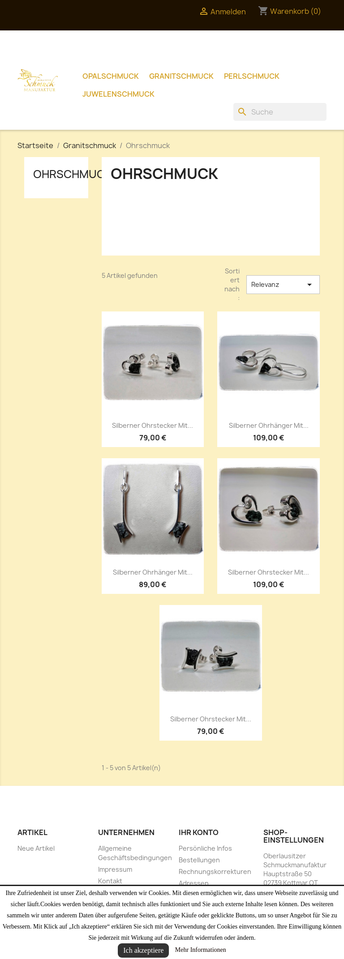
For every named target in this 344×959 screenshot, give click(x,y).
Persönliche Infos (205, 848)
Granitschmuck (181, 76)
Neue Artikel (36, 848)
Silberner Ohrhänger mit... (269, 425)
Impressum (115, 869)
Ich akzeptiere (143, 950)
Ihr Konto (199, 832)
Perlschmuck (252, 76)
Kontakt (110, 881)
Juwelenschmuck (118, 94)
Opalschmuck (110, 76)
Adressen (194, 883)
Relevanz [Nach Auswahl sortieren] (283, 284)
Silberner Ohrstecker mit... (152, 425)
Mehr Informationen (200, 949)
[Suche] (280, 112)
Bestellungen (199, 860)
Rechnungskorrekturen (215, 871)
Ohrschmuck (72, 174)
